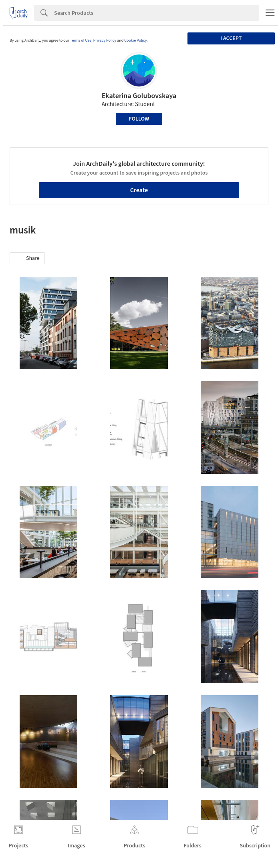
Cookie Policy (135, 40)
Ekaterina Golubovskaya (139, 96)
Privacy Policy (105, 40)
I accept (231, 38)
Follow (139, 119)
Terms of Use (81, 40)
